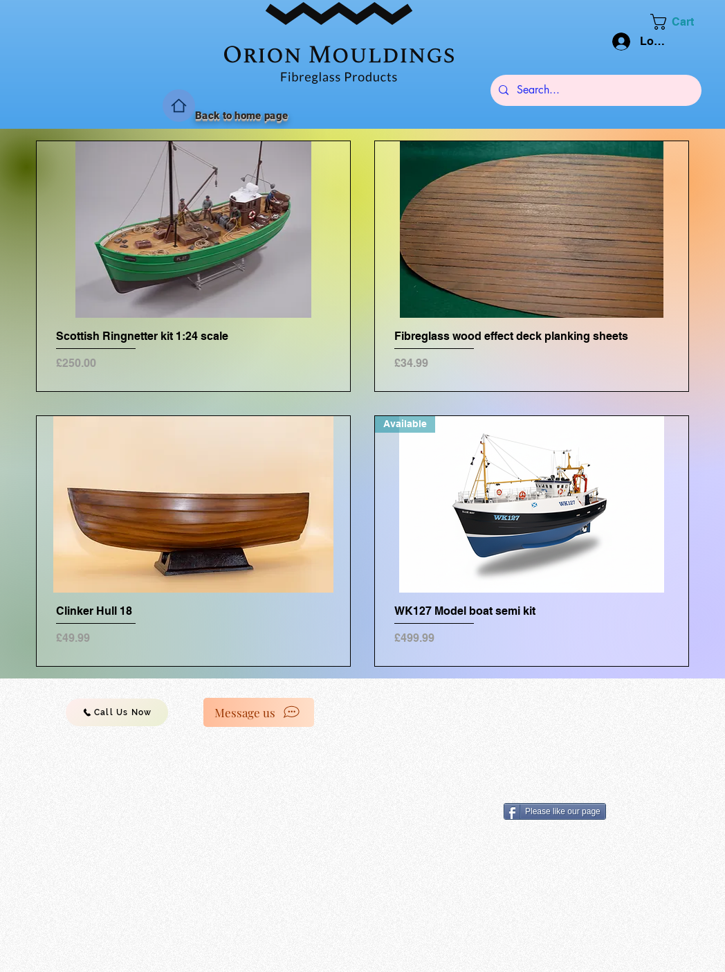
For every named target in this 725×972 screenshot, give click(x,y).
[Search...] (594, 90)
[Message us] (258, 712)
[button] (680, 22)
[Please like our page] (555, 811)
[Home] (179, 105)
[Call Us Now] (117, 712)
